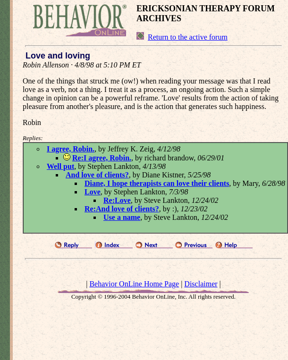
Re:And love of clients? (122, 209)
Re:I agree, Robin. (101, 158)
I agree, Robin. (70, 149)
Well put (60, 166)
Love (93, 192)
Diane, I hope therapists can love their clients (157, 183)
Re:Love (117, 200)
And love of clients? (97, 175)
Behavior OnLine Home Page (134, 284)
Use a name (121, 217)
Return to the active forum (188, 37)
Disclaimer (200, 284)
